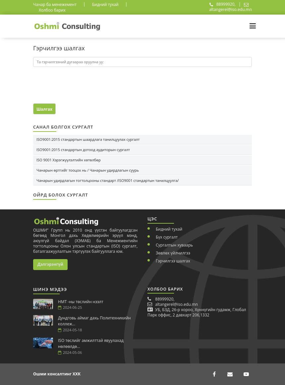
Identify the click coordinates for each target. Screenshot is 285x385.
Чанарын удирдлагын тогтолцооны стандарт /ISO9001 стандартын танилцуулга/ (107, 180)
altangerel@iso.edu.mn (230, 7)
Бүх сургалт (167, 237)
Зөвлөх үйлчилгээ (173, 253)
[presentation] (72, 82)
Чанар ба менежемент (55, 4)
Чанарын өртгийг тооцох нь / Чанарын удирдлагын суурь (87, 170)
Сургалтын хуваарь (174, 245)
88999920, (222, 4)
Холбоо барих (52, 10)
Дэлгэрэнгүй (50, 264)
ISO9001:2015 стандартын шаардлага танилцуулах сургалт (88, 139)
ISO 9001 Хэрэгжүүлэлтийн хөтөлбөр (68, 159)
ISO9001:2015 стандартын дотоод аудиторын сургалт (83, 149)
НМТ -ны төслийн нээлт (80, 301)
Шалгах (44, 109)
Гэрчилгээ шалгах (173, 261)
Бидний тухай (105, 4)
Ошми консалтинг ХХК (57, 374)
